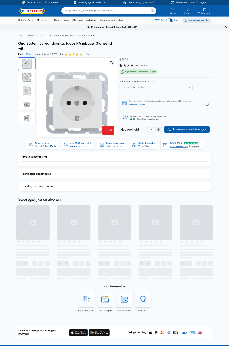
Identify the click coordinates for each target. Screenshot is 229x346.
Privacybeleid (185, 289)
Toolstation (36, 339)
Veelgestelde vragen (117, 285)
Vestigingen (91, 20)
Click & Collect (114, 302)
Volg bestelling (86, 235)
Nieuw (57, 20)
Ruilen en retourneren (117, 306)
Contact (111, 289)
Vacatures (148, 306)
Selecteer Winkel (137, 105)
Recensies (184, 298)
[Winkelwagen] (204, 11)
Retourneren (124, 235)
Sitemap (147, 311)
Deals (66, 20)
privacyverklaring (40, 298)
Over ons (147, 285)
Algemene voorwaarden (190, 285)
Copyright (183, 311)
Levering (111, 298)
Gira (28, 54)
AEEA (181, 302)
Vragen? (142, 235)
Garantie (111, 311)
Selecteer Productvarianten (136, 82)
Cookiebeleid (185, 293)
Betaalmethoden (115, 293)
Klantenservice (107, 20)
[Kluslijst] (173, 11)
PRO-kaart (77, 20)
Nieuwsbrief (148, 298)
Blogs (120, 20)
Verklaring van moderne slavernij (195, 306)
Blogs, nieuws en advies (192, 318)
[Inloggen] (187, 11)
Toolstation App (150, 293)
